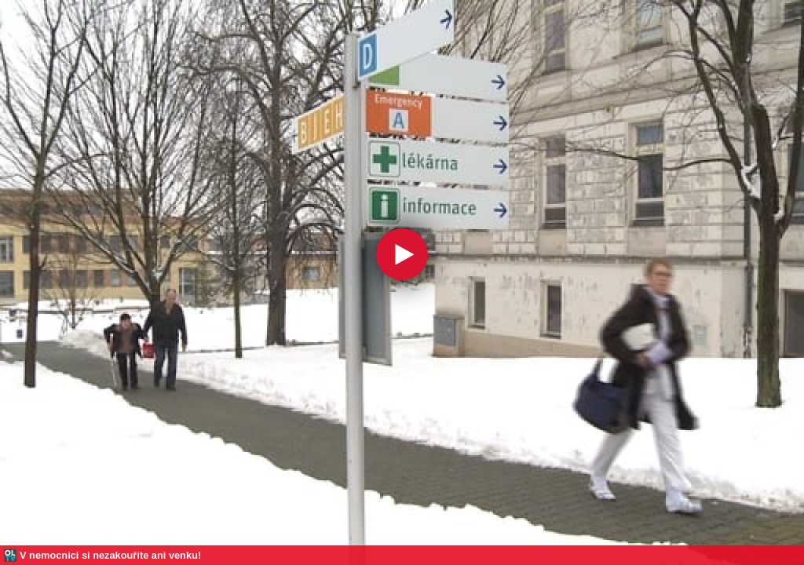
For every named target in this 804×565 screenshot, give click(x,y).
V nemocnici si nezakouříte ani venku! (110, 555)
